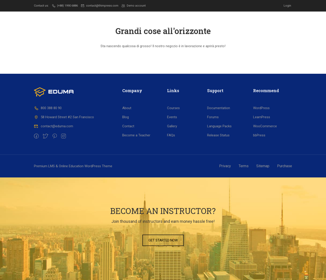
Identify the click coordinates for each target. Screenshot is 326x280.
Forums (213, 117)
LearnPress (261, 117)
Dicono (243, 27)
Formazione (160, 27)
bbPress (259, 135)
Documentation (218, 108)
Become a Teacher (136, 135)
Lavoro (189, 27)
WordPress (261, 108)
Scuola (130, 27)
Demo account (133, 5)
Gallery (172, 126)
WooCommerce (265, 126)
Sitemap (262, 166)
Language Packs (219, 126)
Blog (125, 117)
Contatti (270, 27)
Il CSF (107, 27)
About (126, 108)
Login (287, 5)
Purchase (284, 166)
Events (172, 117)
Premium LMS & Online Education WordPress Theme (73, 166)
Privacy (225, 166)
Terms (244, 166)
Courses (173, 108)
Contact (128, 126)
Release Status (218, 135)
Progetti (216, 27)
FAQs (171, 135)
